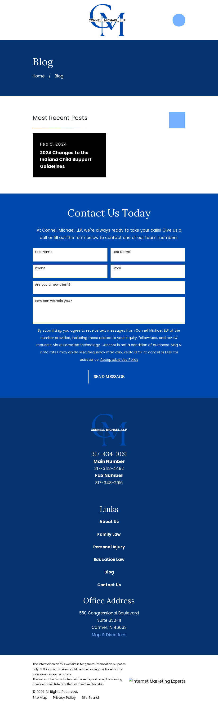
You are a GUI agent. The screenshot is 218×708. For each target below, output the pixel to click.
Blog (109, 572)
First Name (44, 252)
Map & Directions (109, 635)
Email (117, 268)
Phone (40, 268)
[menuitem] (40, 698)
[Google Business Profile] (103, 494)
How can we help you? (53, 301)
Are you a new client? (53, 285)
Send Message (109, 376)
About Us (109, 521)
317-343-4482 (109, 468)
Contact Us (109, 585)
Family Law (109, 534)
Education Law (109, 559)
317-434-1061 (109, 454)
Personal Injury (109, 547)
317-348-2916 (109, 483)
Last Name (121, 252)
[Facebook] (114, 494)
